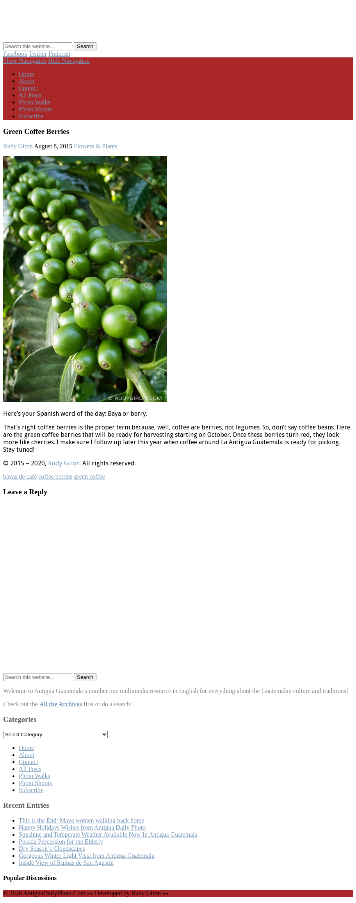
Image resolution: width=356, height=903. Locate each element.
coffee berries (55, 476)
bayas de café (20, 476)
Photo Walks (34, 102)
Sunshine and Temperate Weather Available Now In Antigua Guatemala (108, 834)
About (26, 81)
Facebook (15, 53)
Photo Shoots (35, 109)
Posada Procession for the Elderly (61, 841)
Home (26, 74)
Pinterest (59, 53)
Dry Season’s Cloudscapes (52, 848)
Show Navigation (25, 60)
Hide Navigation (69, 60)
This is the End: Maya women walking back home (81, 820)
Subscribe (31, 116)
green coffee (89, 476)
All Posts (30, 95)
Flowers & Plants (95, 146)
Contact (28, 88)
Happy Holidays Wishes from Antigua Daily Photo (82, 827)
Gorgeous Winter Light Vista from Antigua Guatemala (87, 855)
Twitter (38, 53)
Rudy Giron (18, 146)
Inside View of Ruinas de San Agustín (66, 862)
